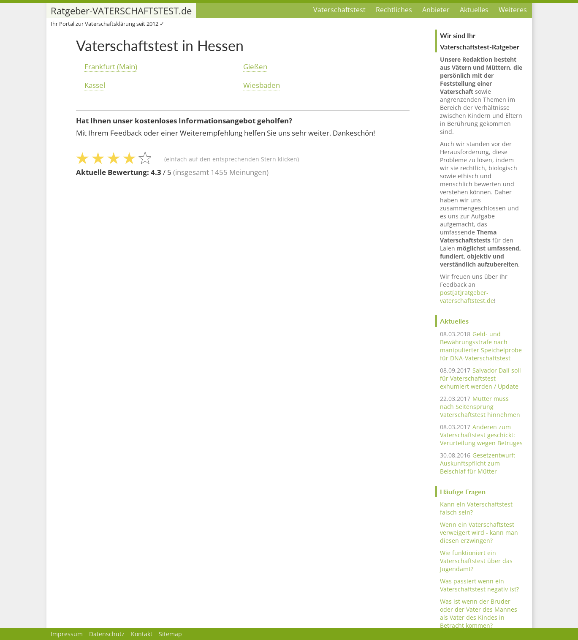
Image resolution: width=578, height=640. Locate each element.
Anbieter (436, 9)
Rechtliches (394, 9)
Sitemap (170, 634)
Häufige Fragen (463, 491)
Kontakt (141, 634)
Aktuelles (474, 9)
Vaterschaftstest (339, 9)
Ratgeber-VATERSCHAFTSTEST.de (121, 10)
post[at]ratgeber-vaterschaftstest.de (467, 297)
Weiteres (513, 9)
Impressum (67, 634)
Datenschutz (107, 634)
